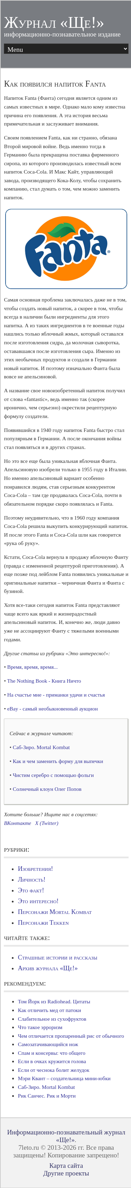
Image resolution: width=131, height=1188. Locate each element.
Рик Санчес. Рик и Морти (46, 1096)
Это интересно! (38, 901)
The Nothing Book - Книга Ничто (44, 681)
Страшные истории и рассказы (57, 957)
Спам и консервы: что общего (51, 1053)
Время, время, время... (32, 667)
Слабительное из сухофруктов (52, 1019)
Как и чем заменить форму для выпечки (58, 761)
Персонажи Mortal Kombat (54, 911)
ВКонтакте (17, 823)
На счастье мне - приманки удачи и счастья (56, 695)
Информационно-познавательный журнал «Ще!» (66, 1136)
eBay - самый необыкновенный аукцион (52, 709)
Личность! (31, 879)
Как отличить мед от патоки (49, 1010)
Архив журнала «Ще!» (47, 968)
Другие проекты (66, 1173)
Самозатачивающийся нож (48, 1044)
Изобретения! (35, 868)
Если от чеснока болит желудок (53, 1070)
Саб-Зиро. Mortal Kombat (41, 747)
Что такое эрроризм (40, 1027)
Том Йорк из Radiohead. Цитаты (54, 1001)
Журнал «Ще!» (54, 22)
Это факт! (31, 890)
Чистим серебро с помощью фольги (53, 775)
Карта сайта (66, 1165)
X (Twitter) (46, 823)
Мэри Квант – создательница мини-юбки (64, 1078)
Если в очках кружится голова (52, 1061)
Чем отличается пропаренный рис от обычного (71, 1036)
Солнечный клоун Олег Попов (47, 789)
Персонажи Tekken (43, 922)
